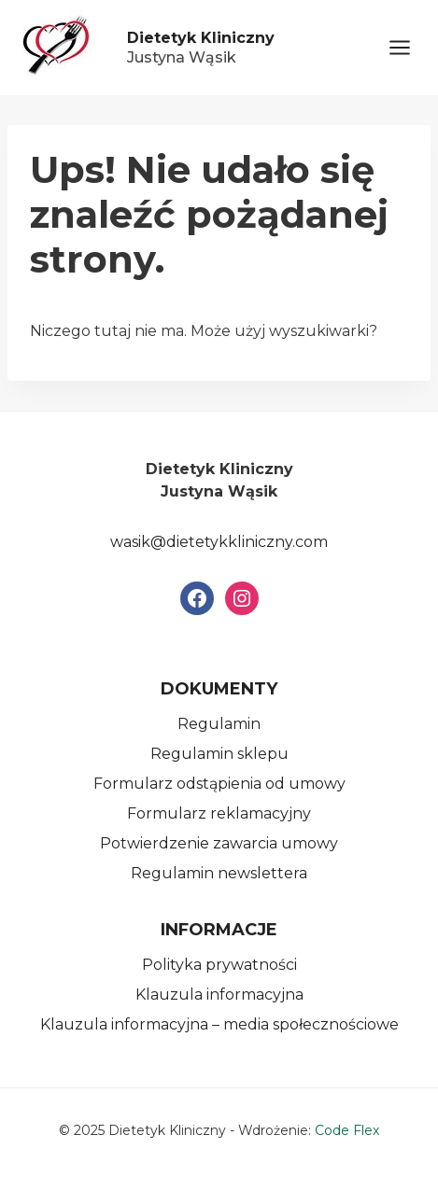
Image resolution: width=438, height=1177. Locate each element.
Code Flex (347, 1130)
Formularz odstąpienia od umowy (219, 783)
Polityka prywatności (219, 965)
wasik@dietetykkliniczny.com (219, 542)
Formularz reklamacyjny (219, 813)
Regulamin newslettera (219, 873)
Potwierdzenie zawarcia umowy (219, 843)
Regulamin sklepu (219, 754)
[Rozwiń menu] (409, 47)
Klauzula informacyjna (219, 994)
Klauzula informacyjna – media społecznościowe (219, 1024)
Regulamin (219, 724)
